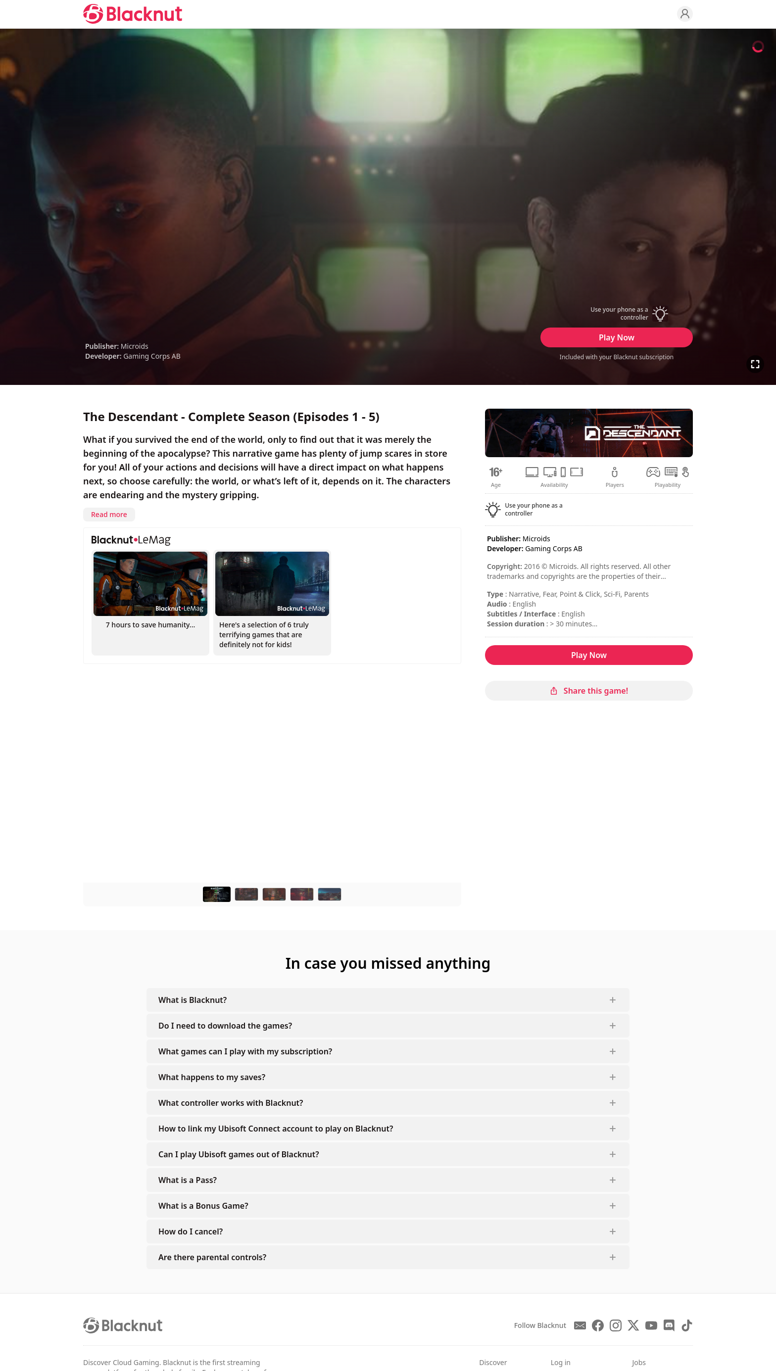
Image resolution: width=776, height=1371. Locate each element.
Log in (561, 1362)
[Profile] (685, 14)
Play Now (616, 337)
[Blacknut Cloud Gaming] (132, 14)
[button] (616, 314)
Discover (493, 1362)
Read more (109, 514)
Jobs (639, 1362)
